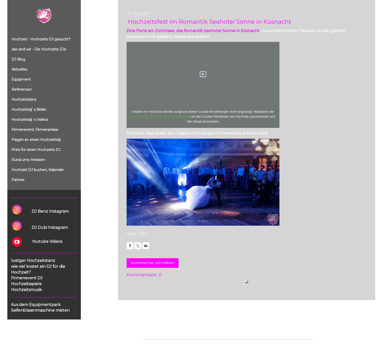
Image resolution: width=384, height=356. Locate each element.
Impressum (152, 344)
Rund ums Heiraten (28, 160)
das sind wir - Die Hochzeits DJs (39, 49)
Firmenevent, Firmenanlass (35, 129)
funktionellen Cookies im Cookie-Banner (160, 116)
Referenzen (22, 89)
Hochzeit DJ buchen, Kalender (38, 170)
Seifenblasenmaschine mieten (40, 310)
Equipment (21, 79)
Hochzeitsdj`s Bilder (29, 109)
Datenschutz (173, 344)
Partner (18, 180)
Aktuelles (19, 69)
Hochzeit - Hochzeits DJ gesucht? (41, 39)
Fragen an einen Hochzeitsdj (36, 139)
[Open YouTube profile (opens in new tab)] (17, 242)
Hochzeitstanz (24, 99)
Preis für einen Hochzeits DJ (36, 149)
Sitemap (221, 344)
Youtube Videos (47, 241)
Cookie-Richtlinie (198, 344)
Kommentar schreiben (153, 262)
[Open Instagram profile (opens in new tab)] (17, 209)
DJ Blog (18, 59)
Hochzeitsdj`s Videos (30, 119)
